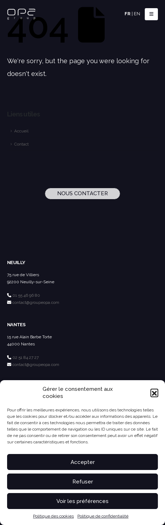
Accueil (21, 130)
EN (137, 13)
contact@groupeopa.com (35, 302)
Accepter (83, 462)
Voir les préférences (82, 501)
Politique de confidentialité (102, 516)
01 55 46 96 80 (26, 295)
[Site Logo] (21, 14)
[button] (154, 392)
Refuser (82, 481)
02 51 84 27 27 (25, 357)
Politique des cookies (53, 516)
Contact (21, 144)
